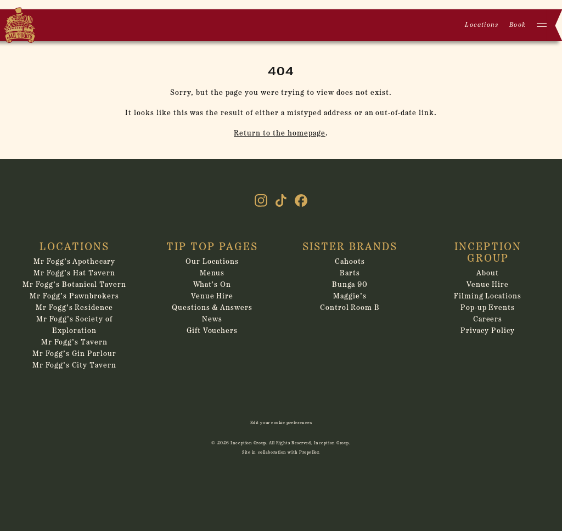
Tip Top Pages (212, 247)
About (487, 273)
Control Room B (350, 308)
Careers (488, 319)
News (212, 319)
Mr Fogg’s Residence (75, 308)
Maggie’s (350, 296)
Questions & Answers (212, 308)
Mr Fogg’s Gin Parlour (74, 354)
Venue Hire (212, 296)
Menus (212, 273)
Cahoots (350, 262)
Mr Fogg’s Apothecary (74, 262)
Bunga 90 (350, 285)
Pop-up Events (487, 308)
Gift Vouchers (212, 331)
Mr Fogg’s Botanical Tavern (74, 285)
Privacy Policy (487, 331)
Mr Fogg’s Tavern (74, 342)
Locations (481, 25)
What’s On (212, 285)
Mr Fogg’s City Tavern (74, 365)
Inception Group (487, 253)
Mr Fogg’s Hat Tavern (74, 273)
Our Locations (212, 262)
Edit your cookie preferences (281, 423)
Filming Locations (488, 296)
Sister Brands (349, 247)
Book (517, 25)
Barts (350, 273)
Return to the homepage (279, 133)
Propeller (308, 452)
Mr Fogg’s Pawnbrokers (74, 296)
